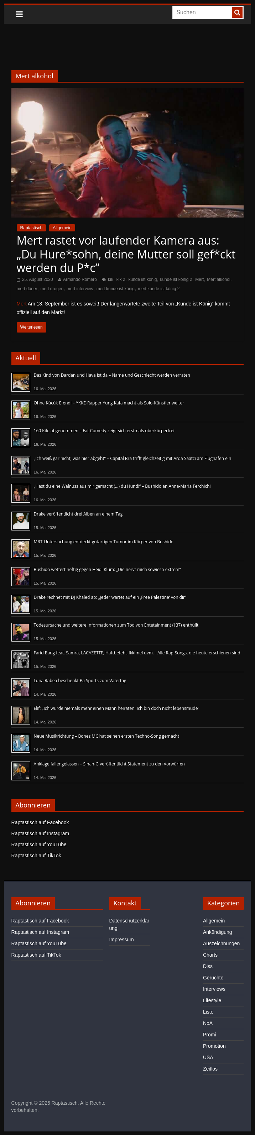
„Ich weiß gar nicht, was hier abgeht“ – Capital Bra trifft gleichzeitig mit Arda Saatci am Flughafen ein (132, 458)
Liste (208, 1012)
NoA (208, 1023)
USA (208, 1057)
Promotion (214, 1046)
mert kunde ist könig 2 (158, 288)
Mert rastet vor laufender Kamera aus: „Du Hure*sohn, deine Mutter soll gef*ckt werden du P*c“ (126, 253)
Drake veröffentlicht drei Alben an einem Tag (78, 514)
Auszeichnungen (221, 943)
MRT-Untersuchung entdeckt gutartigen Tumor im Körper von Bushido (104, 542)
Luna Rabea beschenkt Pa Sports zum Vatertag (80, 681)
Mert (199, 279)
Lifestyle (212, 1000)
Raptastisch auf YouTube (39, 844)
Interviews (214, 989)
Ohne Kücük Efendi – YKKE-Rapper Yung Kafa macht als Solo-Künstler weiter (109, 403)
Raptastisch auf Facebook (40, 822)
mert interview (80, 288)
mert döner (27, 288)
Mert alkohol (218, 279)
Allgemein (62, 227)
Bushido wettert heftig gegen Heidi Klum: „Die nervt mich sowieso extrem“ (107, 569)
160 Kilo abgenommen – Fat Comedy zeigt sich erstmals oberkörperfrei (104, 431)
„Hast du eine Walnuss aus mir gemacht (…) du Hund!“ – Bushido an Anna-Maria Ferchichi (122, 486)
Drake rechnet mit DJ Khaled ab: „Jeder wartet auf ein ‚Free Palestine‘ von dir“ (110, 597)
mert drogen (51, 288)
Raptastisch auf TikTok (36, 855)
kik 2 (120, 279)
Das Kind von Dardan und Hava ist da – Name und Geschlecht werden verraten (112, 375)
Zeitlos (210, 1069)
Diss (208, 966)
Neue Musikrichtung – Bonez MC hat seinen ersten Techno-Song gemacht (106, 736)
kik (110, 279)
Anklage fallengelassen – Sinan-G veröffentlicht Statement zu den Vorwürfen (109, 764)
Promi (209, 1034)
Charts (210, 955)
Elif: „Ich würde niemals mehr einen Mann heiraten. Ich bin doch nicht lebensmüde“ (116, 708)
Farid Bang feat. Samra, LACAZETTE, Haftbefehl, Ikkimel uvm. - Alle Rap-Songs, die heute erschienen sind (137, 653)
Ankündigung (217, 932)
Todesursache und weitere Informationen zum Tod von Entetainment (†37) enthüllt (116, 625)
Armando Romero (80, 279)
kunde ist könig (142, 279)
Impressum (121, 939)
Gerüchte (213, 977)
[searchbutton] (237, 12)
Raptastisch (31, 227)
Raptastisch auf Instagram (40, 833)
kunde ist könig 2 (176, 279)
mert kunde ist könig (116, 288)
